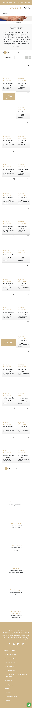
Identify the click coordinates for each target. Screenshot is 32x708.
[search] (28, 13)
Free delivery (9, 666)
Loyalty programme (11, 685)
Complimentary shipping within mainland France (16, 2)
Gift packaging (10, 670)
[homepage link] (15, 7)
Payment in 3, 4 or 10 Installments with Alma (16, 676)
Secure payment (10, 662)
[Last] (25, 52)
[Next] (22, 52)
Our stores (8, 693)
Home (13, 22)
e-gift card (8, 681)
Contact (7, 701)
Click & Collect (10, 658)
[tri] (8, 57)
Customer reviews (11, 697)
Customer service (11, 654)
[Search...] (13, 13)
